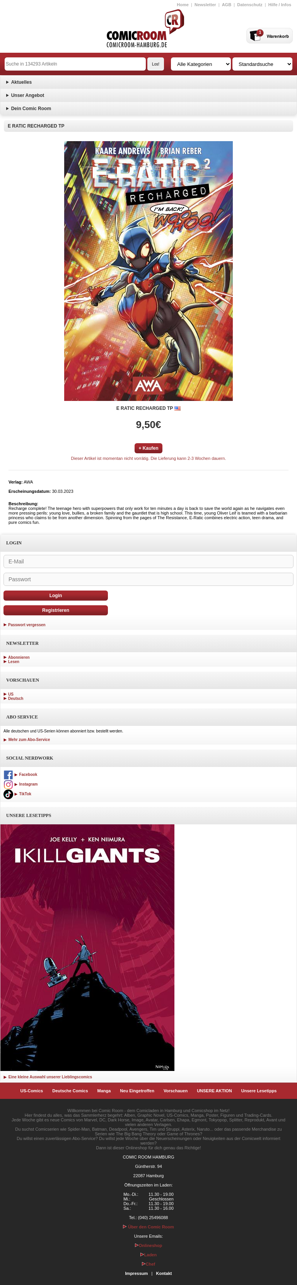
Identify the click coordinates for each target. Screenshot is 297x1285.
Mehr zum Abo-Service (26, 739)
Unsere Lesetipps (259, 1090)
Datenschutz (249, 4)
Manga (104, 1090)
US (11, 694)
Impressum (136, 1273)
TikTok (17, 794)
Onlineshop (148, 1245)
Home (183, 4)
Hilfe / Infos (279, 4)
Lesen (13, 662)
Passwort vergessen (27, 625)
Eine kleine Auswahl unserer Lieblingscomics (47, 1077)
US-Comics (31, 1090)
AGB (226, 4)
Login (56, 595)
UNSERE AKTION (214, 1090)
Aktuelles (21, 82)
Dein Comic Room (31, 108)
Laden (148, 1254)
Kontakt (164, 1273)
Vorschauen (176, 1090)
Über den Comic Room (148, 1227)
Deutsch (15, 698)
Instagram (20, 784)
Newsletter (205, 4)
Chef (148, 1264)
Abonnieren (19, 657)
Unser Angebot (27, 95)
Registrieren (55, 610)
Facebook (20, 774)
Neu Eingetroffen (137, 1090)
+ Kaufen (148, 448)
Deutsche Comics (70, 1090)
